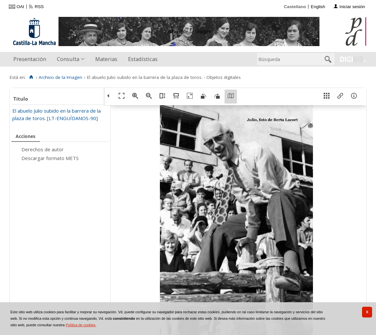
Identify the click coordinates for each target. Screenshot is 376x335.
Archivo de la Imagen (60, 77)
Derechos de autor (42, 149)
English (318, 6)
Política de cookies (81, 325)
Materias (106, 59)
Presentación (29, 59)
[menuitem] (31, 59)
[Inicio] (31, 77)
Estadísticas (143, 59)
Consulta (68, 59)
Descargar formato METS (50, 158)
